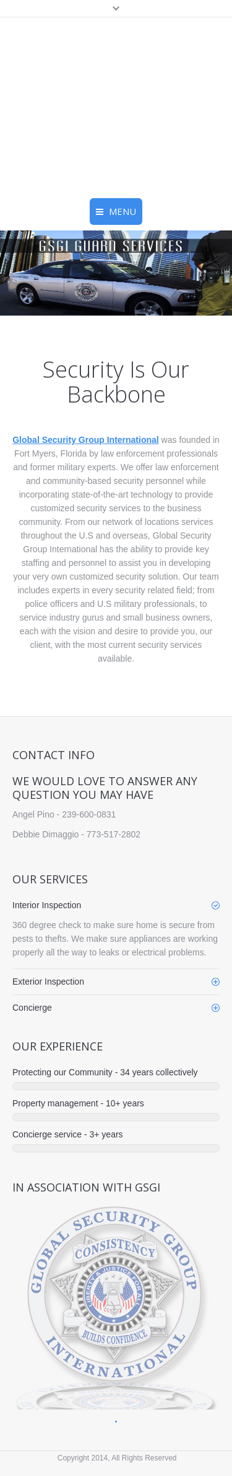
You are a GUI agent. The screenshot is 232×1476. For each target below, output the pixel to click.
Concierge (32, 1008)
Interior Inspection (46, 905)
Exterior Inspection (48, 981)
